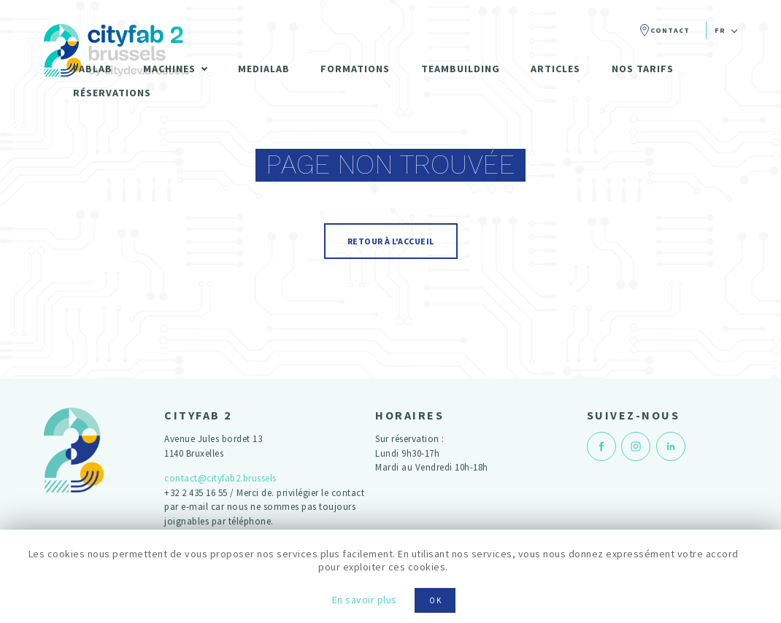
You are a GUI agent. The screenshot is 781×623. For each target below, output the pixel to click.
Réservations (112, 92)
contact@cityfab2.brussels (220, 478)
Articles (555, 68)
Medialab (264, 68)
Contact (670, 30)
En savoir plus (364, 599)
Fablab (92, 68)
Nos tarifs (643, 68)
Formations (355, 68)
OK (435, 600)
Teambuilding (460, 68)
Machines (169, 68)
